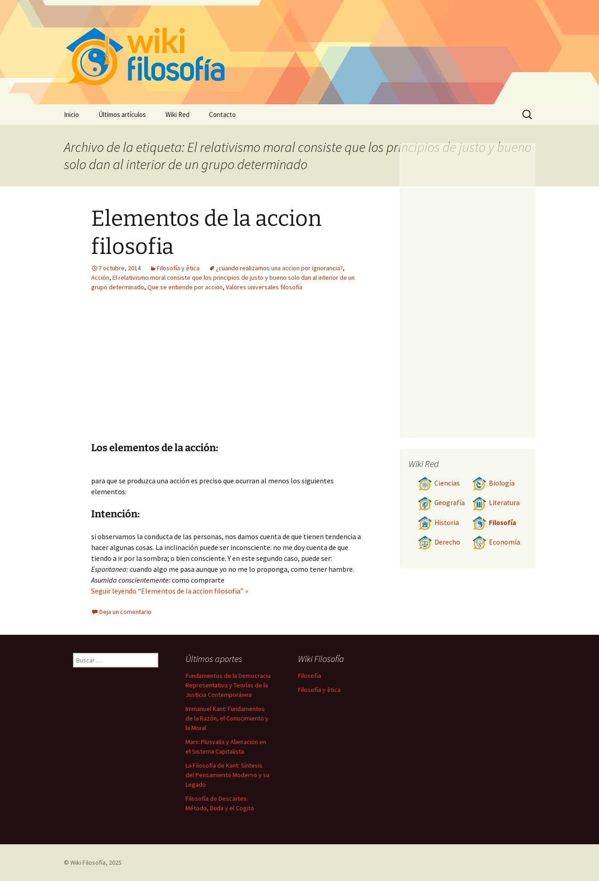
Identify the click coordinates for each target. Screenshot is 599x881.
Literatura (496, 502)
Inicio (71, 114)
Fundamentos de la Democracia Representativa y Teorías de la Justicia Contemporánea (228, 685)
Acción (100, 277)
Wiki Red (178, 114)
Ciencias (439, 483)
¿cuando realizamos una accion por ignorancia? (279, 268)
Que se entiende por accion (185, 287)
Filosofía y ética (178, 268)
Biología (493, 483)
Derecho (439, 542)
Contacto (222, 114)
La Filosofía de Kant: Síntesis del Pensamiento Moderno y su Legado (227, 775)
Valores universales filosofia (264, 287)
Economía (496, 542)
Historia (438, 522)
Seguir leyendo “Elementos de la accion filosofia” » (169, 590)
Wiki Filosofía (88, 862)
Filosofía (494, 522)
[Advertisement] (172, 373)
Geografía (441, 502)
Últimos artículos (122, 114)
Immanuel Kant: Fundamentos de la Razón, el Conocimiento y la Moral (226, 718)
